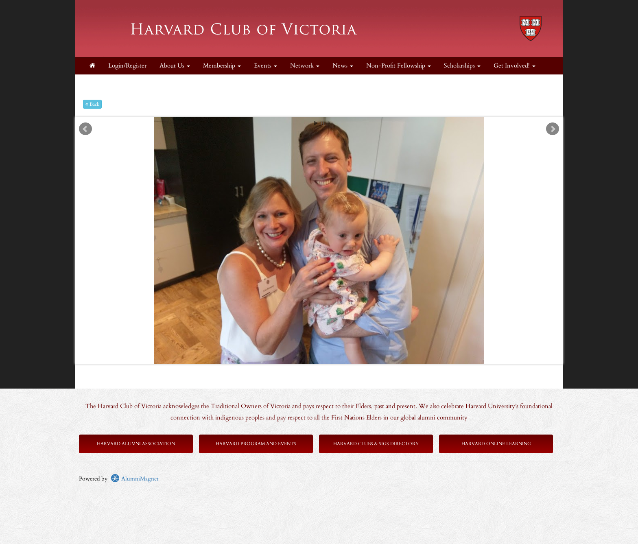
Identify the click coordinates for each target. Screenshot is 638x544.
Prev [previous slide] (85, 128)
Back (92, 104)
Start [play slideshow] (316, 123)
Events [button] (265, 65)
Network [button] (304, 65)
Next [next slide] (552, 128)
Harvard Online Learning (496, 444)
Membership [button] (222, 65)
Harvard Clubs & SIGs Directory (376, 444)
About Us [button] (175, 65)
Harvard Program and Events (256, 444)
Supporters (103, 83)
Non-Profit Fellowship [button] (398, 65)
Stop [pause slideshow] (322, 123)
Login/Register (127, 65)
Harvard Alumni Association (136, 444)
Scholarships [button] (462, 65)
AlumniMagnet (134, 479)
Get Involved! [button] (514, 65)
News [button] (342, 65)
